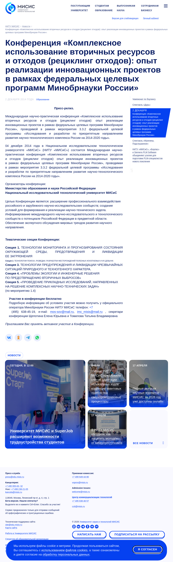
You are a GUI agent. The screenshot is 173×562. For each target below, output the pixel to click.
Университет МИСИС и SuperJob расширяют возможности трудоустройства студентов (41, 436)
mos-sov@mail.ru (62, 311)
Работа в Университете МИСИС (20, 533)
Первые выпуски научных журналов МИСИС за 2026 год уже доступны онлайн (148, 395)
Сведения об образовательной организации (26, 539)
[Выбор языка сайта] (165, 18)
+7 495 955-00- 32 (14, 486)
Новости (14, 355)
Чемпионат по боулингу (144, 99)
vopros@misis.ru (80, 482)
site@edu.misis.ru (13, 525)
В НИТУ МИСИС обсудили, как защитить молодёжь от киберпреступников (106, 436)
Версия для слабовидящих (125, 18)
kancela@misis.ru (13, 492)
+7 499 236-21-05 (19, 489)
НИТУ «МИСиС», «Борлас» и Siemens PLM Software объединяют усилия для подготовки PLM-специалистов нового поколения (147, 155)
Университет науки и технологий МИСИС (100, 522)
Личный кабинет (151, 18)
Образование (42, 99)
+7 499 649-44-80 (80, 477)
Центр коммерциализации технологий (92, 497)
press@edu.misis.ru (14, 477)
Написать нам (89, 534)
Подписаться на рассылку (137, 534)
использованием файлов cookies (64, 550)
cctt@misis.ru (78, 506)
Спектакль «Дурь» (141, 105)
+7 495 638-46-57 (80, 501)
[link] (9, 337)
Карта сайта (11, 528)
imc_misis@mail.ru (90, 311)
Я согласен (147, 549)
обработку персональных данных (66, 554)
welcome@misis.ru (81, 492)
